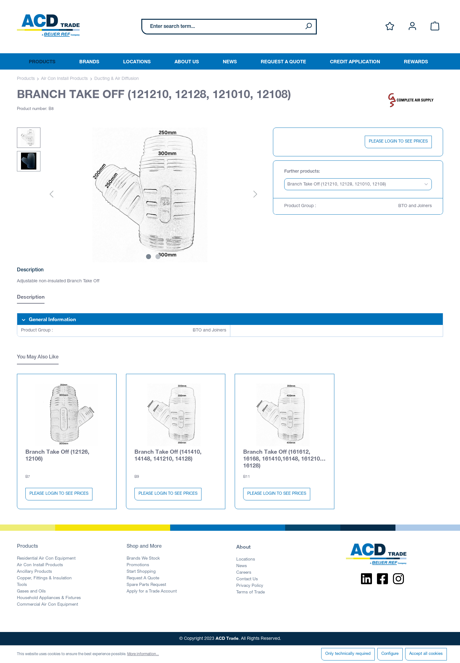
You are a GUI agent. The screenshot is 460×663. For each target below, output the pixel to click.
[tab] (30, 297)
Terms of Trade (250, 592)
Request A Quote (143, 578)
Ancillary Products (34, 572)
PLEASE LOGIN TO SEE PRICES (398, 142)
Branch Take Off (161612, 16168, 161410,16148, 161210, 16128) (282, 458)
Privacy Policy (249, 586)
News (241, 566)
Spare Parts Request (146, 585)
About (243, 547)
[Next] (255, 195)
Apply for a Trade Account (152, 591)
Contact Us (247, 579)
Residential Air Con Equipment (46, 558)
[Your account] (412, 26)
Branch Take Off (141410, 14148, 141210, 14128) (167, 455)
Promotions (138, 565)
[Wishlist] (390, 26)
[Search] (308, 27)
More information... (143, 654)
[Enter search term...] (221, 27)
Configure (390, 654)
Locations (245, 559)
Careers (243, 573)
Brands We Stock (143, 558)
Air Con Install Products (40, 565)
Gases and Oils (31, 591)
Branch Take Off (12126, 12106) (57, 455)
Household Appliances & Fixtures (49, 598)
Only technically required (348, 654)
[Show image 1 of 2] (148, 256)
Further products (301, 172)
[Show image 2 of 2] (157, 256)
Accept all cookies (426, 654)
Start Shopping (141, 572)
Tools (22, 585)
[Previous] (51, 195)
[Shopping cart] (435, 26)
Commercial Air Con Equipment (47, 605)
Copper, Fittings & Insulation (44, 578)
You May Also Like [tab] (38, 357)
